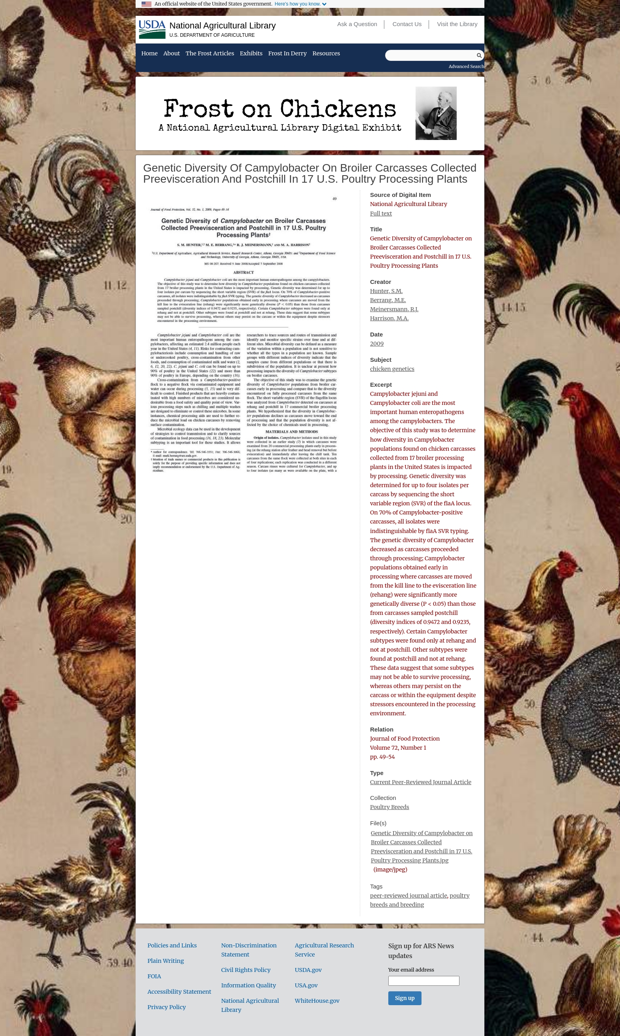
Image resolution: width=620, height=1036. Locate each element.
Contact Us (407, 24)
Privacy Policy (166, 1007)
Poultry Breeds (389, 807)
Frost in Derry (287, 53)
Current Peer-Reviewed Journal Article (420, 782)
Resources (326, 53)
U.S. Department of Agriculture (212, 35)
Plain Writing (165, 960)
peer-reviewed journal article (408, 895)
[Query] (434, 55)
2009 (377, 343)
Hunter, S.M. (386, 291)
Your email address (411, 969)
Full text (381, 213)
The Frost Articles (210, 53)
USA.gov (306, 985)
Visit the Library (457, 24)
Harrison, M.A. (389, 318)
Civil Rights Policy (245, 970)
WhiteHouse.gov (317, 1000)
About (171, 53)
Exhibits (251, 53)
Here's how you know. (298, 4)
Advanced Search (466, 66)
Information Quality (248, 985)
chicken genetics (392, 368)
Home (149, 53)
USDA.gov (308, 970)
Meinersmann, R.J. (394, 309)
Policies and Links (172, 945)
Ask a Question (357, 24)
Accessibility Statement (179, 991)
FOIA (154, 976)
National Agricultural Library (223, 25)
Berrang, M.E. (388, 300)
